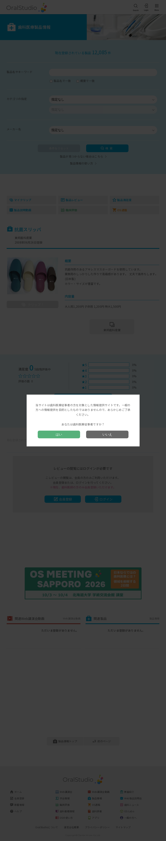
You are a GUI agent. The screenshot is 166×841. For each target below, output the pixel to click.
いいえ (107, 434)
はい (59, 434)
